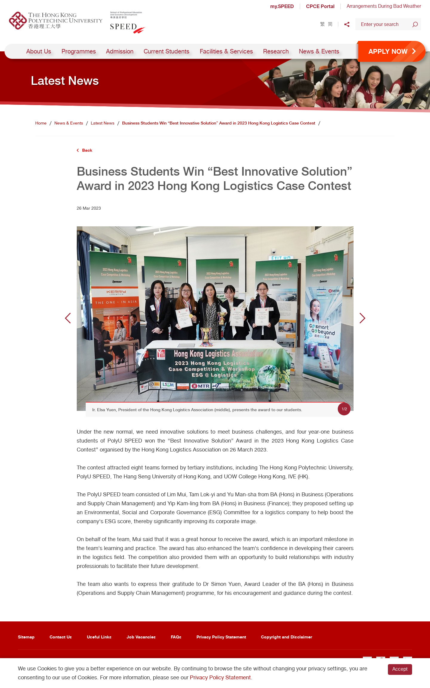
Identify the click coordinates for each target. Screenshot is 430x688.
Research (276, 51)
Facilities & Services (226, 51)
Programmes (79, 51)
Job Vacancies (141, 636)
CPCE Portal (320, 6)
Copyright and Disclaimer (286, 636)
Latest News (102, 123)
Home (41, 123)
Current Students (166, 51)
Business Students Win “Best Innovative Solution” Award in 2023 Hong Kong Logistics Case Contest (218, 123)
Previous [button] (68, 318)
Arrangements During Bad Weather (384, 6)
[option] (215, 318)
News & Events (319, 51)
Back (87, 150)
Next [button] (363, 318)
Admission (119, 51)
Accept (400, 669)
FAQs (176, 636)
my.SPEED (282, 6)
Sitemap (26, 636)
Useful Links (99, 636)
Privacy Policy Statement (221, 636)
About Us (38, 51)
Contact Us (61, 636)
